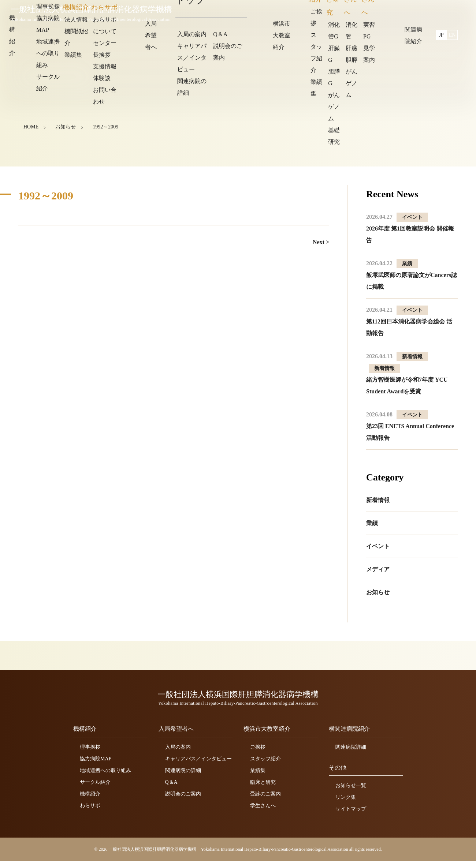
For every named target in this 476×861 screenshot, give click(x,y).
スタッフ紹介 (265, 758)
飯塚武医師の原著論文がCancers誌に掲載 (411, 275)
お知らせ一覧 (350, 785)
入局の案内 (178, 747)
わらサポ (90, 805)
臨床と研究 (263, 782)
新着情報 (378, 500)
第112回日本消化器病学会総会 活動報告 (409, 321)
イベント (378, 546)
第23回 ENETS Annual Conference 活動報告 (410, 426)
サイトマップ (350, 809)
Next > (321, 242)
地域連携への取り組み (105, 770)
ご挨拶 (257, 747)
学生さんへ (263, 805)
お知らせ (65, 126)
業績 (372, 523)
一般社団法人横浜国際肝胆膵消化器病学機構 (93, 14)
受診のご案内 (265, 794)
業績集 (257, 770)
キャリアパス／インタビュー (198, 758)
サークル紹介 (95, 782)
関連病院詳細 (350, 747)
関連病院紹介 (405, 13)
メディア (378, 569)
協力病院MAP (95, 758)
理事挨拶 (90, 747)
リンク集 (345, 797)
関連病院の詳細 (183, 770)
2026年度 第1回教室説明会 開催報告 (410, 228)
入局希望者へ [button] (301, 13)
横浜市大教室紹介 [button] (353, 13)
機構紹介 (90, 794)
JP (441, 12)
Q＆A (171, 782)
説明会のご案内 (183, 794)
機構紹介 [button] (261, 13)
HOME (30, 126)
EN (452, 12)
